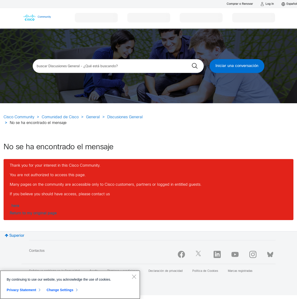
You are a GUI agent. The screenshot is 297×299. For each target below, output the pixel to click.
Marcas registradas (240, 271)
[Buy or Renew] (240, 4)
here (15, 206)
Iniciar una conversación (236, 66)
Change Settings (59, 290)
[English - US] (289, 4)
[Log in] (267, 4)
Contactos (37, 251)
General (93, 117)
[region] (70, 284)
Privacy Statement (21, 290)
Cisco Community (19, 117)
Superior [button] (16, 235)
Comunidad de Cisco (60, 117)
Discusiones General (125, 117)
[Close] (134, 276)
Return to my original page (33, 213)
